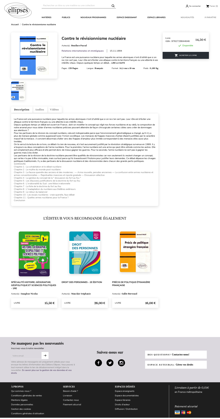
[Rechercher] (79, 5)
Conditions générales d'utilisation (27, 414)
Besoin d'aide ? (70, 392)
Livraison (67, 396)
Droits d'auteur (122, 405)
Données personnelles (22, 405)
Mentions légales (19, 401)
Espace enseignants (124, 392)
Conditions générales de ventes (26, 396)
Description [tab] (23, 110)
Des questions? (169, 355)
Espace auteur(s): (171, 365)
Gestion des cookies (21, 410)
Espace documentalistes (127, 396)
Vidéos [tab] (62, 110)
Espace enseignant (127, 17)
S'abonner (45, 356)
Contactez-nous (71, 401)
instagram (121, 364)
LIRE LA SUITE (118, 63)
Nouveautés (187, 17)
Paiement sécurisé (72, 405)
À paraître (210, 17)
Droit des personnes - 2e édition (82, 283)
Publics (66, 17)
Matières (46, 17)
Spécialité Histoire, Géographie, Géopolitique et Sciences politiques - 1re (33, 286)
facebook (98, 364)
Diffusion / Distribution (126, 410)
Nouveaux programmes (93, 17)
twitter (110, 364)
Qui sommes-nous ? (21, 392)
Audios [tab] (44, 110)
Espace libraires (156, 17)
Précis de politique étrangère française (131, 285)
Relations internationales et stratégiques (83, 50)
